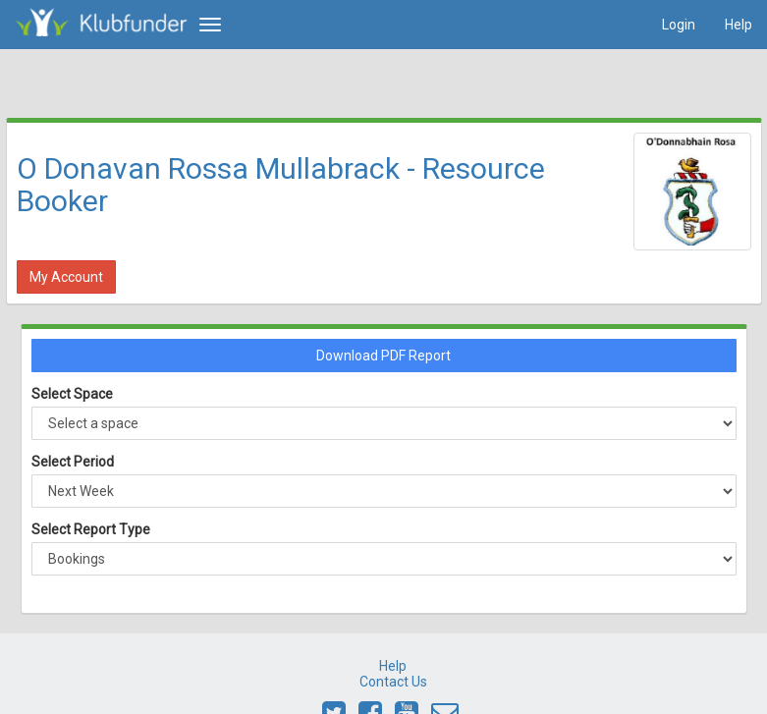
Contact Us (393, 681)
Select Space (72, 394)
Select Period (72, 461)
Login (678, 24)
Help (738, 24)
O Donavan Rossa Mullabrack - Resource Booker (281, 184)
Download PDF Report (383, 355)
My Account (66, 277)
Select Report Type (90, 529)
